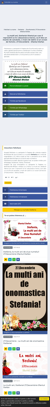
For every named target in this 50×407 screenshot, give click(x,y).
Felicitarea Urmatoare (15, 197)
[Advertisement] (25, 16)
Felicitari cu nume (10, 29)
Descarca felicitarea (14, 94)
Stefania (21, 29)
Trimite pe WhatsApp (15, 107)
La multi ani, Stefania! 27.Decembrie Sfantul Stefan (24, 386)
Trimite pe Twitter (13, 114)
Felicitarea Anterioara (15, 190)
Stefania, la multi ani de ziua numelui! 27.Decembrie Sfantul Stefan (21, 253)
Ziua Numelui (8, 247)
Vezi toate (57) (12, 203)
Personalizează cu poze (15, 85)
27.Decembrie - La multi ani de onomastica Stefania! (23, 342)
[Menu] (46, 2)
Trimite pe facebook (14, 101)
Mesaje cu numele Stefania (25, 210)
